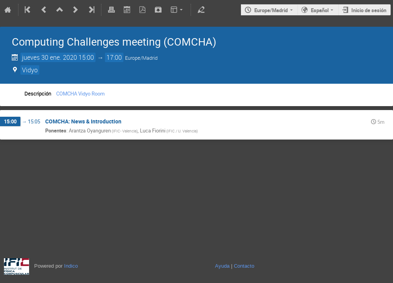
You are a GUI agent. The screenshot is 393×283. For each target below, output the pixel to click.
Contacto (244, 266)
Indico (71, 266)
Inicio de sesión (368, 10)
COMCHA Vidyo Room (80, 93)
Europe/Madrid (271, 10)
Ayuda (222, 266)
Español (320, 10)
